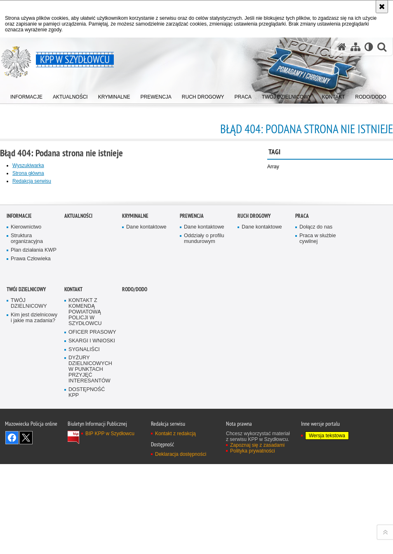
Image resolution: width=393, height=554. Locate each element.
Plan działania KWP (33, 428)
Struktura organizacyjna (27, 417)
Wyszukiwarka (28, 165)
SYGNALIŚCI (84, 527)
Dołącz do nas (315, 405)
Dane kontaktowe (146, 405)
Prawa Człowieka (31, 437)
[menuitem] (26, 95)
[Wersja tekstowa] (369, 47)
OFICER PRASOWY (92, 511)
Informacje (19, 394)
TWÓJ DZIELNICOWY (26, 467)
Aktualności (78, 394)
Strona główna (28, 173)
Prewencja (192, 394)
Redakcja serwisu (31, 181)
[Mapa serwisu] (355, 47)
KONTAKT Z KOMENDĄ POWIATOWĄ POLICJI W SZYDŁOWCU (85, 490)
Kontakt (73, 467)
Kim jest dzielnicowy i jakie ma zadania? (34, 496)
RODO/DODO (134, 467)
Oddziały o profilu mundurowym (204, 417)
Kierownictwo (26, 405)
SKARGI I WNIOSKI (91, 519)
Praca (302, 394)
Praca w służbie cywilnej (317, 417)
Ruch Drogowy (254, 394)
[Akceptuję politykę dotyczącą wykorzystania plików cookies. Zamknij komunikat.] (382, 6)
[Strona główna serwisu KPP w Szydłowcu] (341, 47)
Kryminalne (135, 394)
